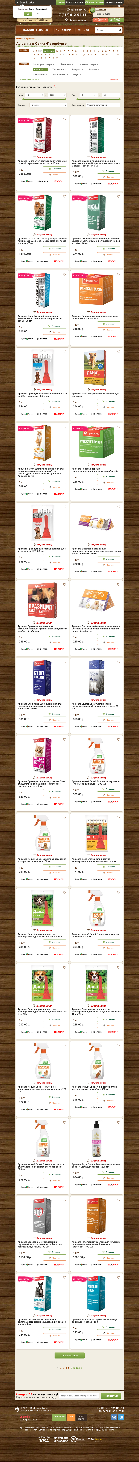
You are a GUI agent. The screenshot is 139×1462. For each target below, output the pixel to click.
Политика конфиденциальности (99, 1439)
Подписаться (111, 1405)
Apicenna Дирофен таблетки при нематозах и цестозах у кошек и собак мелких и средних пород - (96, 638)
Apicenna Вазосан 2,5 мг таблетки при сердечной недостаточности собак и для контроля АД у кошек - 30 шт (40, 1253)
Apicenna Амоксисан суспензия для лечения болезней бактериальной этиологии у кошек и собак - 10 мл (96, 250)
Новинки (61, 2)
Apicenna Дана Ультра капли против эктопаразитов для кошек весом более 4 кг (41, 944)
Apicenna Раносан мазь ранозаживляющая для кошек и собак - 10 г (95, 1330)
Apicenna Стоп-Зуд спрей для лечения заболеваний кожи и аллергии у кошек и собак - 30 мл (40, 327)
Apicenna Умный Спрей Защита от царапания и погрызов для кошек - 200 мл (96, 792)
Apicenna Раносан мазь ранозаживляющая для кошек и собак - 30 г (95, 326)
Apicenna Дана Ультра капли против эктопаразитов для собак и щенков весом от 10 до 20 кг (96, 1021)
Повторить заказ (102, 20)
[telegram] (120, 1426)
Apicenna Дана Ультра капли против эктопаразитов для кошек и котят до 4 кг (94, 869)
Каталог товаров (35, 30)
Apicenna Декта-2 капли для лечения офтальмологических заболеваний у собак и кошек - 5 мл (42, 1331)
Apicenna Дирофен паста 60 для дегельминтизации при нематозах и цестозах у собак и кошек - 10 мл (96, 560)
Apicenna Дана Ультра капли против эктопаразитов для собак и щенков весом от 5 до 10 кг (42, 1021)
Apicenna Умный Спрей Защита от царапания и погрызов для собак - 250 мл (42, 869)
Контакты (119, 2)
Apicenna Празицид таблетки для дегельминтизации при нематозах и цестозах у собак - (42, 638)
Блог (86, 30)
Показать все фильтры (29, 79)
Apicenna (47, 87)
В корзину (56, 178)
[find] (119, 30)
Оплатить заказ (96, 2)
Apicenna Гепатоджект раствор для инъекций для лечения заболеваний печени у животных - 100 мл (96, 1253)
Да (28, 14)
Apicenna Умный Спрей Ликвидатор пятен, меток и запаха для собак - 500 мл (94, 1097)
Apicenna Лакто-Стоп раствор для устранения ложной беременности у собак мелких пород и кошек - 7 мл (42, 250)
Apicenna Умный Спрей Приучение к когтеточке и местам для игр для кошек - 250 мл (42, 1098)
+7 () (71, 15)
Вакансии (59, 1425)
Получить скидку (44, 166)
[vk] (113, 1426)
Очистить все (112, 79)
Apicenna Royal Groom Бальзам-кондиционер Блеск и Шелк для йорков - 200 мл (96, 1174)
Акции (66, 30)
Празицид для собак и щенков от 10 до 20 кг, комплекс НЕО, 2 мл (42, 404)
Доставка (109, 2)
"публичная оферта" (72, 1437)
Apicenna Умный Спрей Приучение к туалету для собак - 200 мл (95, 944)
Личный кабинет (117, 20)
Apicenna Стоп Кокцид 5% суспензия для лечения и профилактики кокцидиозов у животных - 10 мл (39, 715)
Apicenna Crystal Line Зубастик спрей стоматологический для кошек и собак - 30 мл (95, 715)
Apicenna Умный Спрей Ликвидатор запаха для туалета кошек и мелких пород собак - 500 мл (41, 1176)
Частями (56, 184)
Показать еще (69, 1364)
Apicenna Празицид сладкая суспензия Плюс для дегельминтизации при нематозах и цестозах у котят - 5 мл (42, 793)
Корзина (101, 9)
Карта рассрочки (28, 1428)
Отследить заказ (76, 2)
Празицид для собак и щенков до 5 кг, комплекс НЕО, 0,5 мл (42, 559)
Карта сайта (81, 1427)
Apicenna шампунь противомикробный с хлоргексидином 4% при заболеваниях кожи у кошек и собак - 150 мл (96, 172)
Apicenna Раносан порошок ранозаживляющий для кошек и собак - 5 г (95, 479)
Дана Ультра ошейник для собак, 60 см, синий (96, 404)
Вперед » (76, 1377)
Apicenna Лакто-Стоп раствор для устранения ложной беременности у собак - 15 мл (42, 171)
